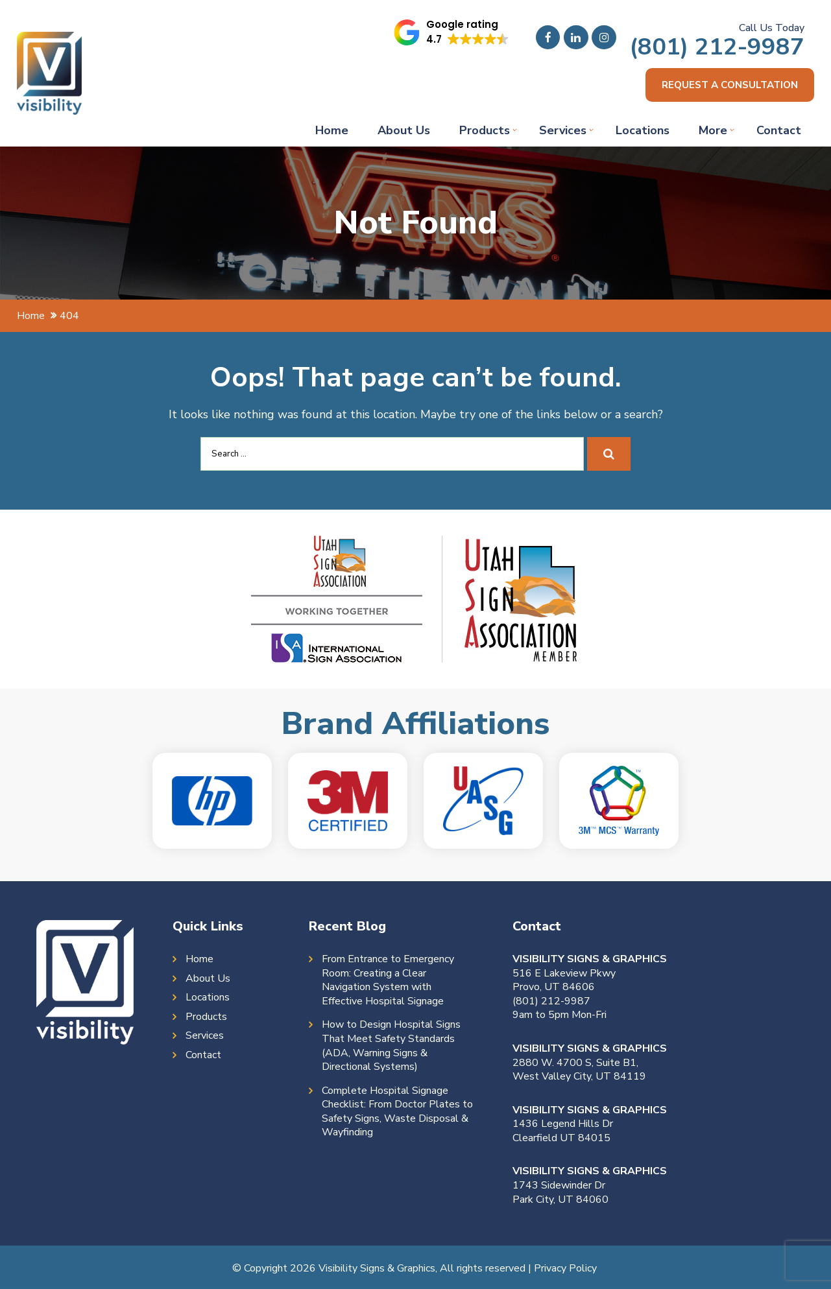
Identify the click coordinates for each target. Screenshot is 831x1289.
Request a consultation (725, 85)
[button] (452, 32)
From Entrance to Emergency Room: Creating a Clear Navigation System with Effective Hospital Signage (388, 982)
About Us (404, 131)
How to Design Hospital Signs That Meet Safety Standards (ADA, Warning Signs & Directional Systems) (391, 1047)
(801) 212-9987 (716, 47)
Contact (778, 131)
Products (484, 131)
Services (562, 131)
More (713, 131)
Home (331, 131)
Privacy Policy (565, 1269)
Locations (642, 131)
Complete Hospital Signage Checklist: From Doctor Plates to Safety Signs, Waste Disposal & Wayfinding (397, 1113)
